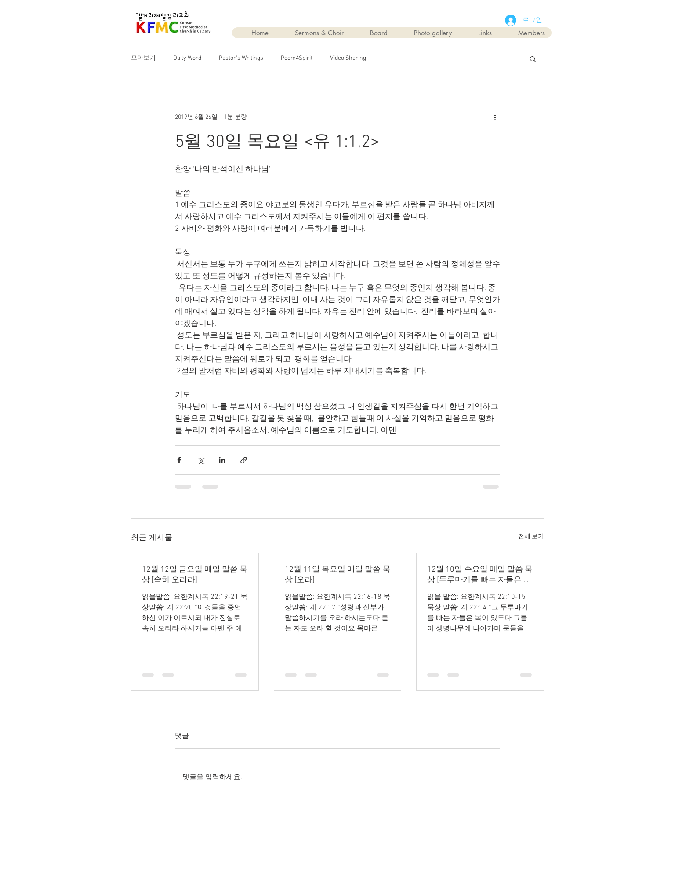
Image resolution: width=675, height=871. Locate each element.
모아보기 (143, 58)
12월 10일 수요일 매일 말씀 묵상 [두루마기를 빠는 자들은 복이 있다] (480, 575)
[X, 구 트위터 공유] (200, 460)
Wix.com (387, 841)
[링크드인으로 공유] (222, 460)
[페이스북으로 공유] (179, 460)
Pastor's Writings (241, 58)
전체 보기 (531, 536)
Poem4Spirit (296, 58)
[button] (533, 58)
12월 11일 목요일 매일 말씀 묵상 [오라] (337, 575)
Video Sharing (348, 58)
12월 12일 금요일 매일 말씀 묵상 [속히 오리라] (194, 575)
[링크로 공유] (244, 460)
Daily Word (187, 58)
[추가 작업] (495, 117)
